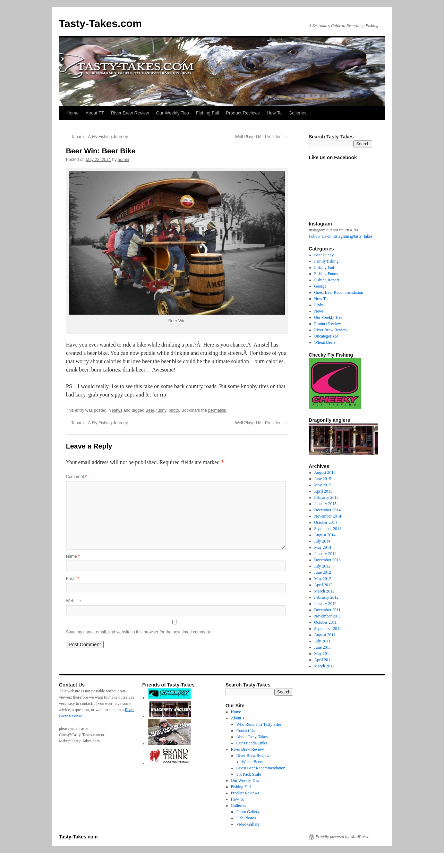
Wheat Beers (325, 342)
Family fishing (326, 261)
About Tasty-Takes (251, 736)
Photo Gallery (247, 811)
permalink (217, 410)
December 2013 (327, 559)
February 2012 (326, 597)
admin (123, 159)
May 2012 (322, 578)
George (320, 286)
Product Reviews (243, 113)
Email (72, 578)
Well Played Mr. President (261, 136)
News (117, 410)
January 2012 (325, 603)
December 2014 (327, 509)
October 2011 (325, 622)
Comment (76, 476)
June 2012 (322, 572)
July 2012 (322, 566)
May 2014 (322, 547)
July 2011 (322, 641)
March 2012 (324, 591)
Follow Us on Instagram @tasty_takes (341, 236)
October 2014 (325, 522)
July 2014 (322, 541)
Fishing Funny (326, 273)
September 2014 (327, 528)
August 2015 (325, 472)
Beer (149, 410)
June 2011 (322, 647)
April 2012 (323, 584)
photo (174, 410)
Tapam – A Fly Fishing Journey (97, 136)
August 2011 (324, 634)
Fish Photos (246, 818)
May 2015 (322, 485)
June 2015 (322, 478)
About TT (95, 113)
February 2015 (326, 497)
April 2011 (323, 659)
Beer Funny (324, 255)
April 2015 (323, 491)
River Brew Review (130, 113)
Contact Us (245, 730)
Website (73, 600)
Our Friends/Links (251, 743)
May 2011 (322, 653)
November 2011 (327, 616)
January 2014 (325, 553)
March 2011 (324, 666)
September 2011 (327, 628)
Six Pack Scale (248, 774)
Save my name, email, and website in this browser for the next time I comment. (138, 632)
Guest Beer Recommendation (338, 292)
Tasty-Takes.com (100, 23)
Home (73, 113)
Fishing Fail (207, 113)
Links (319, 304)
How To (274, 113)
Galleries (297, 113)
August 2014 (325, 534)
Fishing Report (326, 280)
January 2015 (325, 503)
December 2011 (327, 609)
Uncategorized (326, 336)
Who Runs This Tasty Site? (259, 724)
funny (161, 410)
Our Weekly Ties (172, 113)
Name (73, 556)
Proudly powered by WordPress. (342, 836)
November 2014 (327, 516)
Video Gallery (248, 824)
